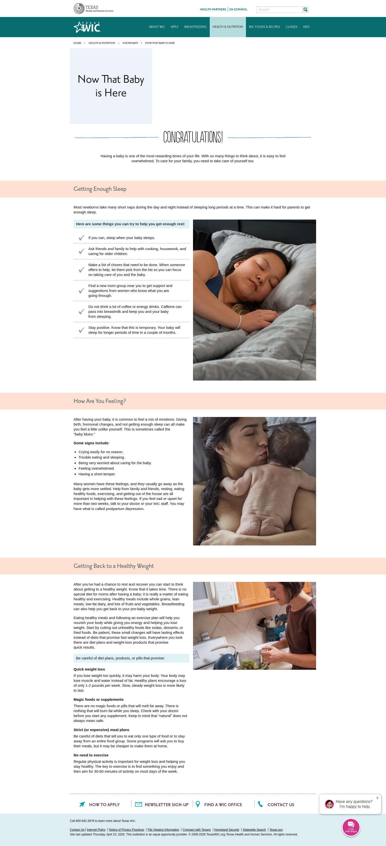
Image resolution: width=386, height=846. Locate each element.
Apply (174, 27)
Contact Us (281, 804)
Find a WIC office (223, 804)
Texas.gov (276, 829)
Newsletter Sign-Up (167, 804)
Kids (306, 27)
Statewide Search (254, 829)
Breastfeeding (195, 27)
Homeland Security (226, 829)
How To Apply (104, 804)
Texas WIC (87, 27)
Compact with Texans (197, 829)
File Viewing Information (163, 829)
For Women (130, 43)
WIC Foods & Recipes (264, 27)
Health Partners (213, 9)
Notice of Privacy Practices (126, 829)
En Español (238, 9)
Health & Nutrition (228, 27)
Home (77, 43)
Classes (291, 27)
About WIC (157, 27)
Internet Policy (96, 829)
